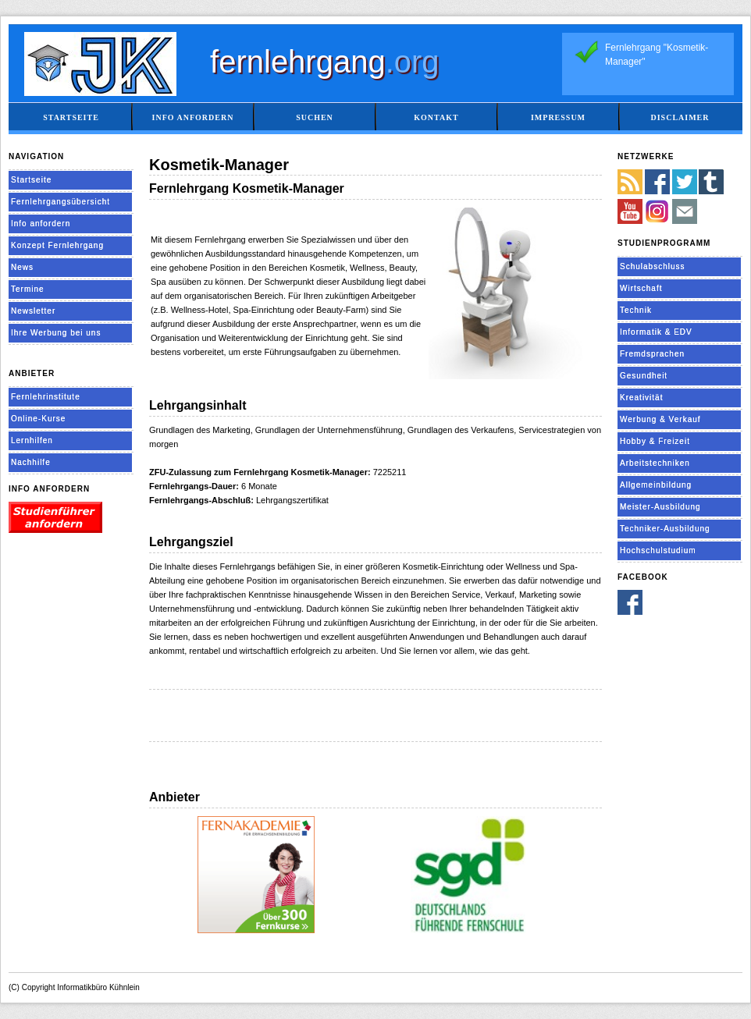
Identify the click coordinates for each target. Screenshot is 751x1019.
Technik (636, 310)
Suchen (314, 117)
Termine (27, 289)
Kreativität (641, 397)
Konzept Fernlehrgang (57, 245)
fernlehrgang (325, 61)
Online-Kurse (38, 418)
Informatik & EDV (656, 332)
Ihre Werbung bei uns (56, 332)
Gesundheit (643, 375)
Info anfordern (193, 117)
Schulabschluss (652, 266)
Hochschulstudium (658, 550)
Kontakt (436, 117)
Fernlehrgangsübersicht (60, 201)
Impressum (558, 117)
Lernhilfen (32, 440)
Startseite (71, 117)
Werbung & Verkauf (660, 419)
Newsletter (33, 311)
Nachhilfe (31, 462)
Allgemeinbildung (656, 485)
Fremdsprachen (652, 354)
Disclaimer (679, 117)
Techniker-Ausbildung (665, 528)
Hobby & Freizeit (655, 441)
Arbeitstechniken (655, 463)
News (22, 267)
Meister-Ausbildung (660, 506)
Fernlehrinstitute (45, 396)
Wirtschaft (641, 288)
